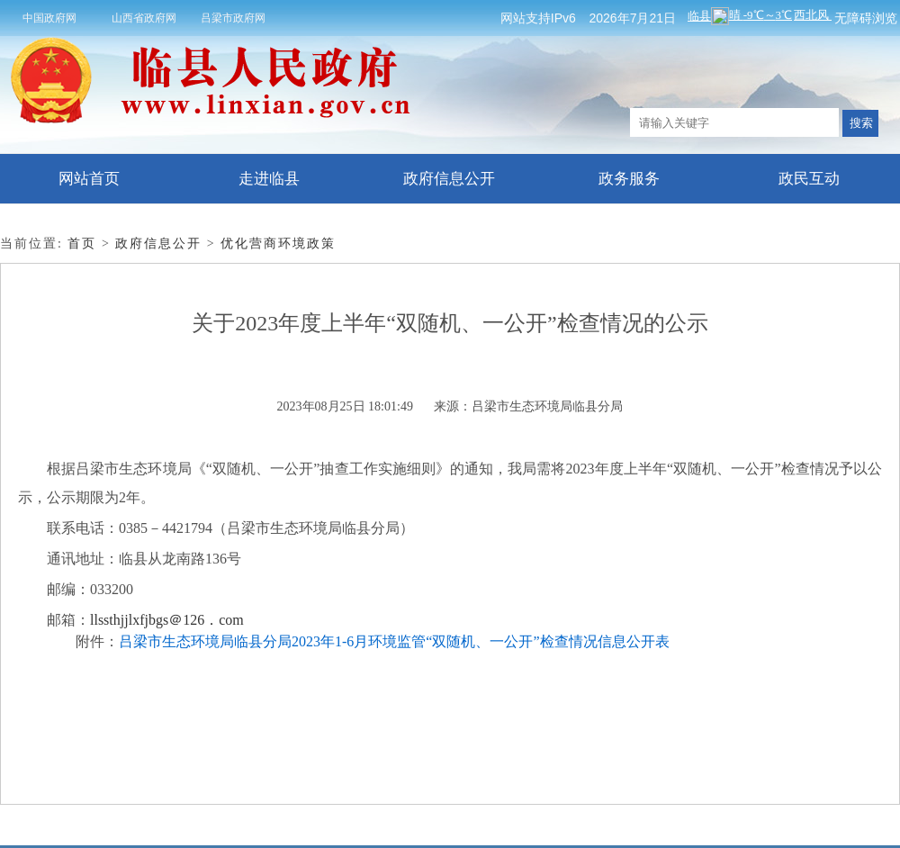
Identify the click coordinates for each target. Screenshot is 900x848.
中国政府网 (49, 18)
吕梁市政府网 (233, 18)
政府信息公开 (449, 178)
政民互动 (809, 178)
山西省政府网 (144, 18)
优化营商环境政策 (278, 243)
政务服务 (629, 178)
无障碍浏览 (865, 18)
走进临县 (269, 178)
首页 (82, 243)
